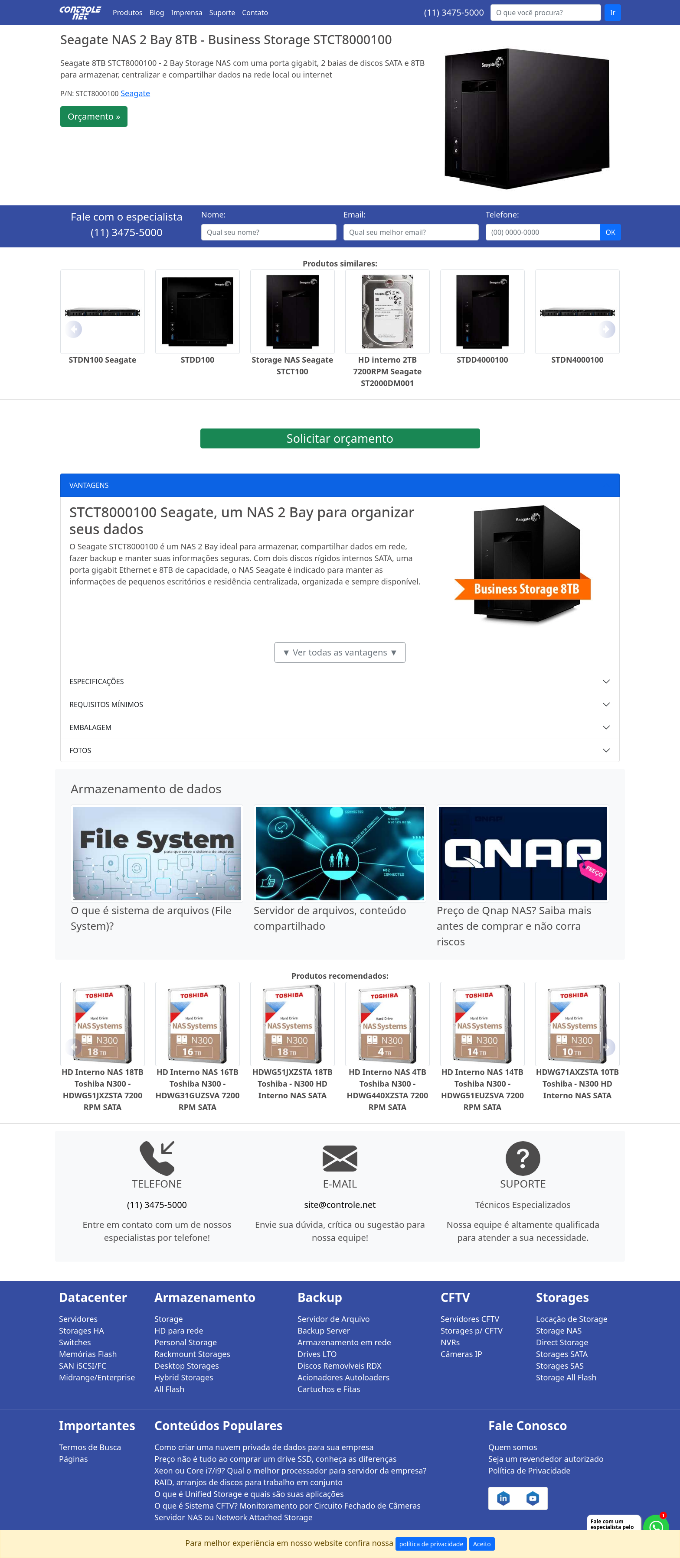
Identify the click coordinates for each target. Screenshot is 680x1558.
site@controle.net (340, 1205)
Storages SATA (562, 1354)
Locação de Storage (572, 1319)
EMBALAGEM (90, 727)
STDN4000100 (577, 359)
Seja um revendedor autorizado (546, 1459)
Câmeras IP (461, 1354)
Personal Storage (185, 1342)
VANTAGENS (89, 485)
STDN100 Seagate (103, 359)
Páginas (73, 1459)
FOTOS (80, 750)
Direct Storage (562, 1342)
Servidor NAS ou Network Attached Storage (233, 1517)
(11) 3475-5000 (454, 12)
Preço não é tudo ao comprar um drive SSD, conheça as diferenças (275, 1459)
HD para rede (178, 1330)
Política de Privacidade (529, 1470)
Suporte (222, 12)
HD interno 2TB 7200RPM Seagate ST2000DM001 (387, 371)
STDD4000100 (482, 359)
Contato (255, 12)
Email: (354, 214)
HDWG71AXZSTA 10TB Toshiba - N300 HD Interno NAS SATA (577, 1083)
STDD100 (198, 359)
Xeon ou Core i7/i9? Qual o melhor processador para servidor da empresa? (290, 1470)
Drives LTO (317, 1354)
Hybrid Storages (183, 1377)
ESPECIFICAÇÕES (96, 681)
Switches (75, 1342)
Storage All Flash (566, 1377)
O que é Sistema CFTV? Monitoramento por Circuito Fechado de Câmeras (287, 1505)
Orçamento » (94, 116)
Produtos (128, 12)
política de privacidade (431, 1544)
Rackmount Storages (192, 1354)
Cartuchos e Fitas (329, 1389)
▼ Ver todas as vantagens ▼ (340, 652)
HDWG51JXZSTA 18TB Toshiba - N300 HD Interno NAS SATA (292, 1083)
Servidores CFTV (470, 1319)
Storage (168, 1319)
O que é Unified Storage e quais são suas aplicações (249, 1494)
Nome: (213, 214)
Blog (157, 12)
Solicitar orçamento (340, 438)
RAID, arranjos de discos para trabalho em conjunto (248, 1482)
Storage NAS (559, 1330)
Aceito (482, 1544)
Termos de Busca (90, 1447)
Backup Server (324, 1330)
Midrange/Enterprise (97, 1377)
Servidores (78, 1319)
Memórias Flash (88, 1354)
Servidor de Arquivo (334, 1319)
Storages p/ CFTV (472, 1330)
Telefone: (502, 214)
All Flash (169, 1389)
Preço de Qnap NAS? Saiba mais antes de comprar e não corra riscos (514, 925)
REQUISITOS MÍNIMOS (106, 704)
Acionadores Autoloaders (343, 1377)
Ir (612, 12)
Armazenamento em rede (344, 1342)
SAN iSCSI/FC (82, 1365)
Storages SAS (560, 1365)
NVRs (450, 1342)
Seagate (135, 93)
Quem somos (512, 1447)
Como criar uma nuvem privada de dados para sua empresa (264, 1447)
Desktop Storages (186, 1365)
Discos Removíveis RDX (340, 1365)
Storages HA (81, 1330)
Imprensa (187, 12)
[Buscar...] (545, 12)
